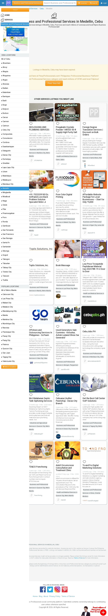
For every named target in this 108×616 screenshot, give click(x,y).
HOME (5, 15)
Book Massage (63, 265)
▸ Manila (4, 315)
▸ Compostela (6, 134)
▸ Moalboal (5, 197)
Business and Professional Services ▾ (27, 3)
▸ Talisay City (6, 268)
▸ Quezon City (6, 349)
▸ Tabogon (5, 259)
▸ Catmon (5, 126)
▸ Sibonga (5, 251)
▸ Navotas (5, 328)
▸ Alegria (4, 71)
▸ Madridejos (6, 176)
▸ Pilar (3, 209)
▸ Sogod (4, 255)
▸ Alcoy (4, 67)
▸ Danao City (6, 155)
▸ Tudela (4, 280)
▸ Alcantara (5, 63)
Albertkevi (91, 165)
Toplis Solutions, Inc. (38, 265)
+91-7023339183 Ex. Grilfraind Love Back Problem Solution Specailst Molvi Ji (39, 198)
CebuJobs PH (89, 331)
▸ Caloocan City (7, 294)
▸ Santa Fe (5, 243)
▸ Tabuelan (5, 263)
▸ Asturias (5, 84)
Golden (63, 296)
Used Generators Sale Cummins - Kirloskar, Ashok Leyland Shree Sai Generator (67, 334)
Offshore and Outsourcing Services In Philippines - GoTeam (40, 332)
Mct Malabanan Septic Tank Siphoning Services (40, 399)
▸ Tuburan (5, 276)
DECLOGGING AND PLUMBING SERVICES (39, 128)
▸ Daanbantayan (7, 147)
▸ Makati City (6, 303)
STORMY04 (38, 160)
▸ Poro (4, 217)
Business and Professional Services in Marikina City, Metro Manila (39, 153)
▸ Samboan (5, 226)
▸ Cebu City (5, 130)
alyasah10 (91, 233)
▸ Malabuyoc (6, 180)
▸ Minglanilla (6, 192)
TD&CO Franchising (38, 467)
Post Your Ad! (54, 83)
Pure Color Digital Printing (64, 195)
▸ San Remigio (7, 238)
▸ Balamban (6, 92)
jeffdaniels (91, 434)
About (46, 596)
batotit (63, 500)
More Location (9, 367)
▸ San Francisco (7, 234)
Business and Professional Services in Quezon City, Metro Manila (39, 488)
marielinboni (92, 301)
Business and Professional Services (15, 24)
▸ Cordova (5, 142)
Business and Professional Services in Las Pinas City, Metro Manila (67, 288)
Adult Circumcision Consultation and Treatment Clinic (65, 468)
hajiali (36, 235)
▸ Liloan (4, 172)
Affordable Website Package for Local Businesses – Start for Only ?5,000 (93, 198)
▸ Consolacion (6, 138)
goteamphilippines (41, 363)
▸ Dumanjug (6, 159)
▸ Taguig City (6, 357)
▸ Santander (6, 247)
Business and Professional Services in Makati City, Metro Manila (66, 222)
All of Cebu (5, 59)
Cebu (42, 9)
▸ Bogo (4, 105)
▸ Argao (4, 80)
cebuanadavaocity (67, 436)
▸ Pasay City (6, 336)
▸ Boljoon (5, 109)
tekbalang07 (38, 434)
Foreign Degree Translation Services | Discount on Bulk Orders (93, 131)
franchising (38, 495)
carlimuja (64, 230)
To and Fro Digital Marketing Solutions (92, 466)
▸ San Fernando (7, 230)
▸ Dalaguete (6, 151)
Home (35, 596)
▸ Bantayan (5, 96)
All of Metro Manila (8, 290)
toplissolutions (39, 295)
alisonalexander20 (94, 361)
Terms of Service (79, 558)
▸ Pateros (5, 344)
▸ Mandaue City (7, 184)
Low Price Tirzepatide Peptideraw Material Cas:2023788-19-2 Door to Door (94, 268)
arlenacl (64, 164)
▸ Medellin (5, 188)
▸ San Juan (5, 353)
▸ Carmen (5, 121)
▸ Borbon (4, 113)
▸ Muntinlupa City (8, 324)
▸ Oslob (4, 205)
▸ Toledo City (6, 272)
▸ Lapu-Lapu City (7, 167)
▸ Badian (4, 88)
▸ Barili (3, 101)
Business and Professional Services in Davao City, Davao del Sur (67, 429)
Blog (40, 596)
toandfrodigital (93, 501)
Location (82, 3)
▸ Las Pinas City (7, 299)
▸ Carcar (4, 117)
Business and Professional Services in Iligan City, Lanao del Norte (93, 225)
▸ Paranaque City (8, 332)
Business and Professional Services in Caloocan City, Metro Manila (40, 227)
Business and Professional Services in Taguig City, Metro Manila (92, 426)
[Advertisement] (54, 46)
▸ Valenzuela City (8, 361)
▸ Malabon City (7, 307)
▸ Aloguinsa (5, 76)
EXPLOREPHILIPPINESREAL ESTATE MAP (15, 32)
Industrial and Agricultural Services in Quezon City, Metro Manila (39, 426)
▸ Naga (4, 201)
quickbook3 (65, 369)
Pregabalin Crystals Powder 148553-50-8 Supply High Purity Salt (66, 129)
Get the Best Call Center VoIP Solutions (94, 399)
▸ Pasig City (5, 340)
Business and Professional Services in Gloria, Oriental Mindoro (92, 493)
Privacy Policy (54, 596)
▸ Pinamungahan (7, 213)
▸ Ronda (4, 222)
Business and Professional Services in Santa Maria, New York (92, 158)
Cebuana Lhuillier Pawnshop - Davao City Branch (66, 401)
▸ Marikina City (7, 319)
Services (7, 20)
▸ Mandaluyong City (9, 311)
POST (15, 10)
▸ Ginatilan (5, 163)
